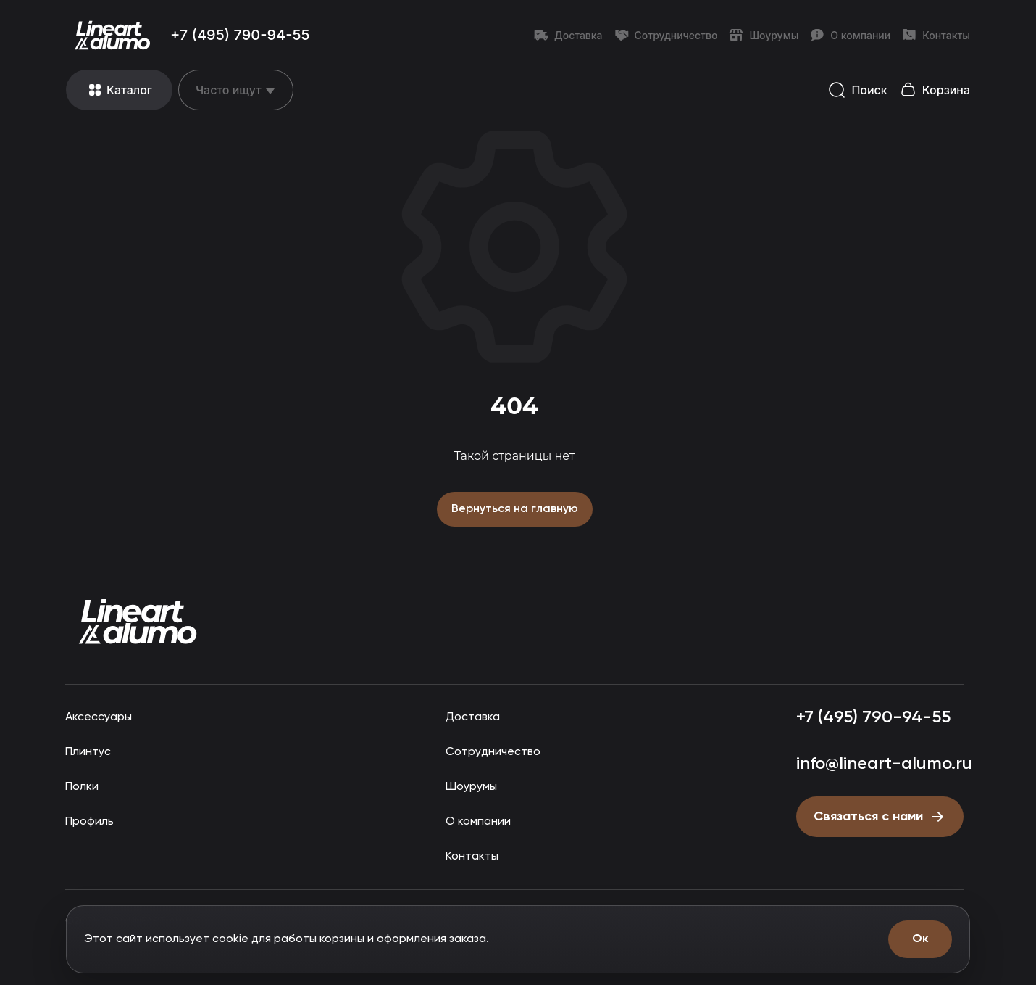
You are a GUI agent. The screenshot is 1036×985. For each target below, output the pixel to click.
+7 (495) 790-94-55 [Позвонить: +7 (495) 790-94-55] (240, 35)
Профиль (90, 820)
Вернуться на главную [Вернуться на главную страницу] (514, 508)
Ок (920, 939)
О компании (850, 35)
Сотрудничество (666, 35)
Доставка (568, 35)
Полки (81, 785)
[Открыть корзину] (934, 90)
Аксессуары (97, 715)
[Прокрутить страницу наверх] (137, 620)
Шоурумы (763, 35)
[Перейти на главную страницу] (112, 35)
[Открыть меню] (119, 90)
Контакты (936, 35)
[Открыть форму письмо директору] (877, 815)
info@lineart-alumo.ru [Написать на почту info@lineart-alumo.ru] (880, 762)
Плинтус (87, 750)
